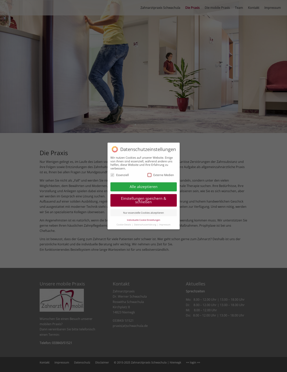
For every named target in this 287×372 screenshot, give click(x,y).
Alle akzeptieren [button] (144, 185)
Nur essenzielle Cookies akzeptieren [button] (143, 211)
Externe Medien (161, 173)
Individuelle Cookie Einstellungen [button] (143, 218)
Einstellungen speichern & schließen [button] (143, 198)
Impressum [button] (164, 222)
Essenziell (119, 173)
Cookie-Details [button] (124, 222)
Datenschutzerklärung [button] (145, 222)
